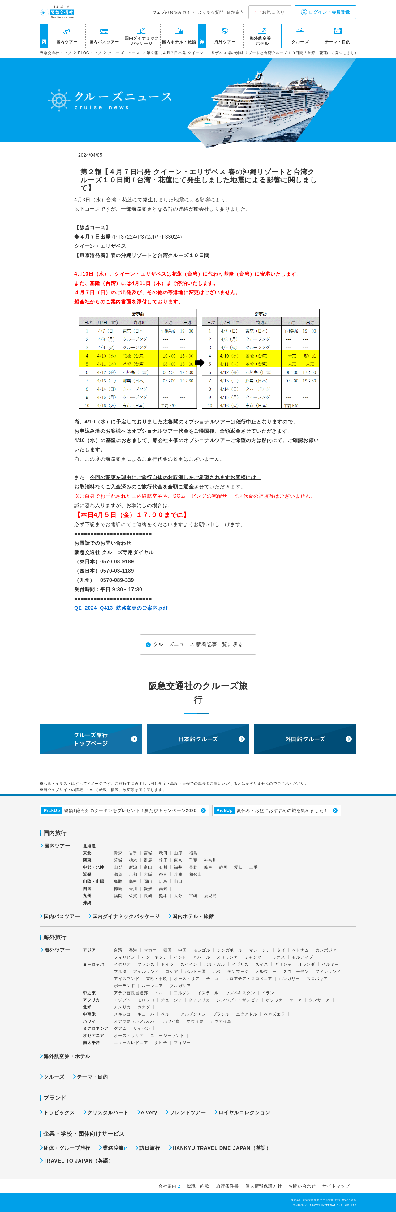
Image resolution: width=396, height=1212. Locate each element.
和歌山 (195, 874)
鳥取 (118, 881)
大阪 (148, 874)
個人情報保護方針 (263, 1186)
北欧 (217, 971)
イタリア (122, 964)
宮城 (148, 853)
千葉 (193, 860)
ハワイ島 (171, 1021)
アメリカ (122, 1007)
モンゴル (201, 950)
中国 (182, 950)
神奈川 (210, 860)
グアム (120, 1028)
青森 (118, 853)
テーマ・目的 (338, 42)
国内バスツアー (104, 42)
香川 (133, 889)
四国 (87, 889)
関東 (87, 860)
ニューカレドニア (131, 1043)
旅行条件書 (227, 1186)
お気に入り (273, 12)
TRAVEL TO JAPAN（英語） (79, 1160)
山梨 (118, 867)
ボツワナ (274, 1000)
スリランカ (227, 957)
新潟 (133, 867)
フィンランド (328, 971)
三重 (253, 867)
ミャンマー (255, 957)
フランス (145, 964)
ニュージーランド (167, 1036)
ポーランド (124, 986)
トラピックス (59, 1112)
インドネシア (154, 957)
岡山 (148, 881)
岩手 (133, 853)
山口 (178, 881)
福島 (193, 853)
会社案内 (167, 1186)
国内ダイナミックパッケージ (142, 41)
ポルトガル (214, 964)
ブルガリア (180, 986)
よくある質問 (211, 12)
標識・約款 (198, 1186)
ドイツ (167, 964)
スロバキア (317, 979)
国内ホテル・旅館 (179, 42)
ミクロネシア (96, 1028)
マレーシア (259, 950)
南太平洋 (91, 1043)
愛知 (238, 867)
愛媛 (148, 889)
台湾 (118, 950)
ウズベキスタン (240, 993)
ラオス (278, 957)
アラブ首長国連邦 (131, 993)
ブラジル (221, 1014)
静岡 (223, 867)
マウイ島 (195, 1021)
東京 (178, 860)
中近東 (89, 993)
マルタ (120, 971)
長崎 (148, 896)
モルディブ (302, 957)
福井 (178, 867)
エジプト (122, 1000)
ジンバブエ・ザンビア (238, 1000)
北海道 (89, 846)
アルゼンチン (193, 1014)
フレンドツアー (188, 1112)
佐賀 (133, 896)
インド (180, 957)
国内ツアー (67, 42)
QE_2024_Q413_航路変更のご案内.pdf (121, 608)
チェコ (212, 979)
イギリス (240, 964)
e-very (149, 1112)
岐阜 (208, 867)
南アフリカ (199, 1000)
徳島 (118, 889)
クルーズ (299, 42)
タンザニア (319, 1000)
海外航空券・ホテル (262, 41)
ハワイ (89, 1021)
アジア (89, 950)
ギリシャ (283, 964)
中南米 (89, 1014)
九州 (87, 896)
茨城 (118, 860)
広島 (163, 881)
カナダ (143, 1007)
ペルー (167, 1014)
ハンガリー (289, 979)
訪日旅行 (149, 1148)
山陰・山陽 (93, 881)
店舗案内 (235, 12)
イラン (268, 993)
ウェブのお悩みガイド (173, 12)
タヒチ (160, 1043)
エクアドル (246, 1014)
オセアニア (93, 1036)
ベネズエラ (274, 1014)
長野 (193, 867)
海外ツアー (225, 42)
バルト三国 (195, 971)
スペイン (188, 964)
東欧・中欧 (156, 979)
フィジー (182, 1043)
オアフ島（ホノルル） (135, 1021)
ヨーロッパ (93, 964)
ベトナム (300, 950)
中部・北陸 (93, 867)
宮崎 (193, 896)
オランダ (306, 964)
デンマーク (238, 971)
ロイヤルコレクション (244, 1112)
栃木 (133, 860)
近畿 (87, 874)
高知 (163, 889)
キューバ (145, 1014)
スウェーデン (296, 971)
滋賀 (118, 874)
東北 (87, 853)
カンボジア (326, 950)
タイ (281, 950)
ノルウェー (266, 971)
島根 (133, 881)
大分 (178, 896)
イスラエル (208, 993)
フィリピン (124, 957)
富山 (148, 867)
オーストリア (187, 979)
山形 (178, 853)
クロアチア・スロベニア (248, 979)
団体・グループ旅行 (67, 1148)
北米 (87, 1007)
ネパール (201, 957)
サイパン (141, 1028)
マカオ (150, 950)
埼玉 (163, 860)
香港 (133, 950)
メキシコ (122, 1014)
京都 (133, 874)
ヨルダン (182, 993)
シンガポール (230, 950)
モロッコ (145, 1000)
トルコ (160, 993)
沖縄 (87, 903)
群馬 (148, 860)
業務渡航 (113, 1148)
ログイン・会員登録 (325, 12)
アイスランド (127, 979)
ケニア (296, 1000)
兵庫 (178, 874)
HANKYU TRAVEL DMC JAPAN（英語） (222, 1148)
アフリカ (91, 1000)
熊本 (163, 896)
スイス (261, 964)
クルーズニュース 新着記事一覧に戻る (198, 644)
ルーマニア (152, 986)
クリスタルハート (108, 1112)
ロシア (171, 971)
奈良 (163, 874)
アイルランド (146, 971)
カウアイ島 (220, 1021)
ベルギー (330, 964)
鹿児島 (210, 896)
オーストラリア (129, 1036)
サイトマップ (336, 1186)
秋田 (163, 853)
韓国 (167, 950)
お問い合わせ (302, 1186)
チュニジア (171, 1000)
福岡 (118, 896)
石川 (163, 867)
